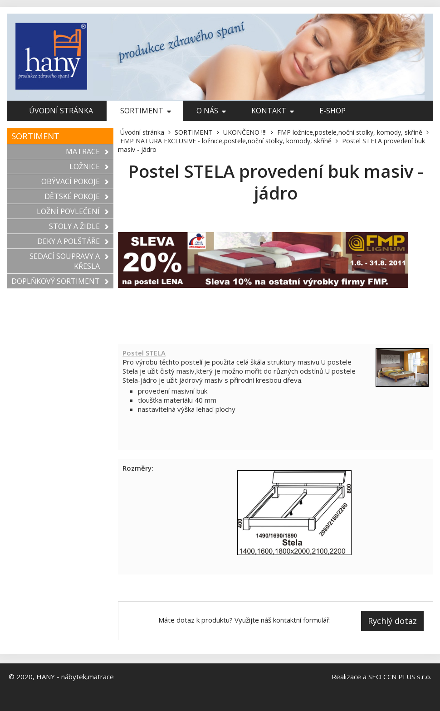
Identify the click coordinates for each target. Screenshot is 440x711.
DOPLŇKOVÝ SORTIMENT (60, 281)
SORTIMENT (145, 111)
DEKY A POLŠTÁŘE (73, 241)
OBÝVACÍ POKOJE (75, 181)
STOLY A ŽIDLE (79, 226)
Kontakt (272, 111)
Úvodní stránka (61, 111)
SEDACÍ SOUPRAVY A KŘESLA (69, 261)
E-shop (332, 111)
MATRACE (87, 151)
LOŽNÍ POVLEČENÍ (73, 211)
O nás (211, 111)
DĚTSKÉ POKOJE (76, 196)
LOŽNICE (89, 166)
